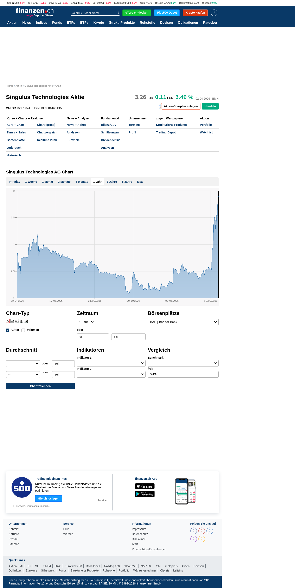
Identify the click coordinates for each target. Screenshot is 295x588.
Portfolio (206, 124)
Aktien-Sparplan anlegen (181, 106)
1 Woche (31, 181)
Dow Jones (93, 566)
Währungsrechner (144, 570)
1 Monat (47, 181)
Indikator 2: (84, 368)
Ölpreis (164, 570)
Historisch (14, 155)
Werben (68, 534)
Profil (132, 132)
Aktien (12, 22)
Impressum (139, 529)
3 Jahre (112, 181)
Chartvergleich (47, 132)
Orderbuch (14, 147)
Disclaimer (138, 539)
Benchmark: (156, 357)
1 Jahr (97, 181)
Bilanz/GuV (108, 124)
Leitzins (178, 570)
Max (140, 181)
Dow (51, 3)
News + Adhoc (76, 124)
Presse (13, 539)
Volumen (33, 329)
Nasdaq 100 (112, 566)
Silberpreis (48, 570)
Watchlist (206, 132)
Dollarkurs (15, 570)
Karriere (14, 534)
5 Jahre (127, 181)
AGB (135, 544)
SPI (30, 3)
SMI (9, 3)
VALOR (11, 108)
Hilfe (66, 529)
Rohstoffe (147, 22)
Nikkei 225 (130, 566)
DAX (73, 3)
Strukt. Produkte (122, 22)
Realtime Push (47, 140)
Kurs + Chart (15, 124)
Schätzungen (110, 132)
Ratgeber (210, 22)
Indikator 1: (84, 357)
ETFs (71, 22)
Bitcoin (159, 3)
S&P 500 (146, 566)
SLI (37, 566)
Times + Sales (16, 132)
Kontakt (13, 529)
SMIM (47, 566)
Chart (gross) (46, 124)
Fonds (57, 22)
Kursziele (73, 140)
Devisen (166, 22)
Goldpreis (171, 566)
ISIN (36, 108)
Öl (203, 3)
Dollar (182, 3)
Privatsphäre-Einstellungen (149, 549)
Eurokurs (31, 570)
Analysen (73, 132)
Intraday (14, 181)
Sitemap (14, 544)
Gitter (15, 329)
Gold (142, 3)
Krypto (98, 22)
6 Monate (82, 181)
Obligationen (188, 22)
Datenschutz (140, 534)
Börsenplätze (16, 140)
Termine (134, 124)
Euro (95, 3)
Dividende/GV (110, 140)
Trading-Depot (166, 132)
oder (80, 329)
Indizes (41, 22)
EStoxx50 (119, 3)
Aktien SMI (16, 566)
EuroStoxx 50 (73, 566)
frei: (150, 368)
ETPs (84, 22)
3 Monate (64, 181)
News (26, 22)
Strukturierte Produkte (171, 124)
